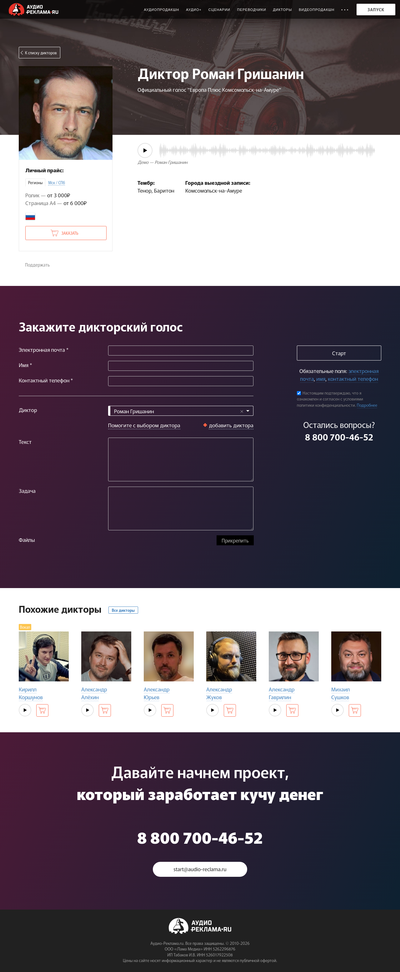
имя (320, 378)
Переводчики (251, 10)
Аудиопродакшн (161, 10)
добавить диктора (231, 425)
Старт (339, 353)
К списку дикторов (41, 52)
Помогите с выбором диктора (144, 425)
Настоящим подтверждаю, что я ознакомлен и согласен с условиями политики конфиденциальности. (330, 399)
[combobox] (180, 411)
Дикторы (282, 10)
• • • (344, 10)
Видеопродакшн (316, 10)
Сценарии (219, 10)
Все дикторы (123, 610)
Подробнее (367, 405)
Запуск (376, 9)
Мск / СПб (56, 182)
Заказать (69, 233)
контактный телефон (353, 378)
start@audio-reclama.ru (200, 869)
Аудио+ (194, 10)
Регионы (35, 182)
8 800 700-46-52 (339, 436)
